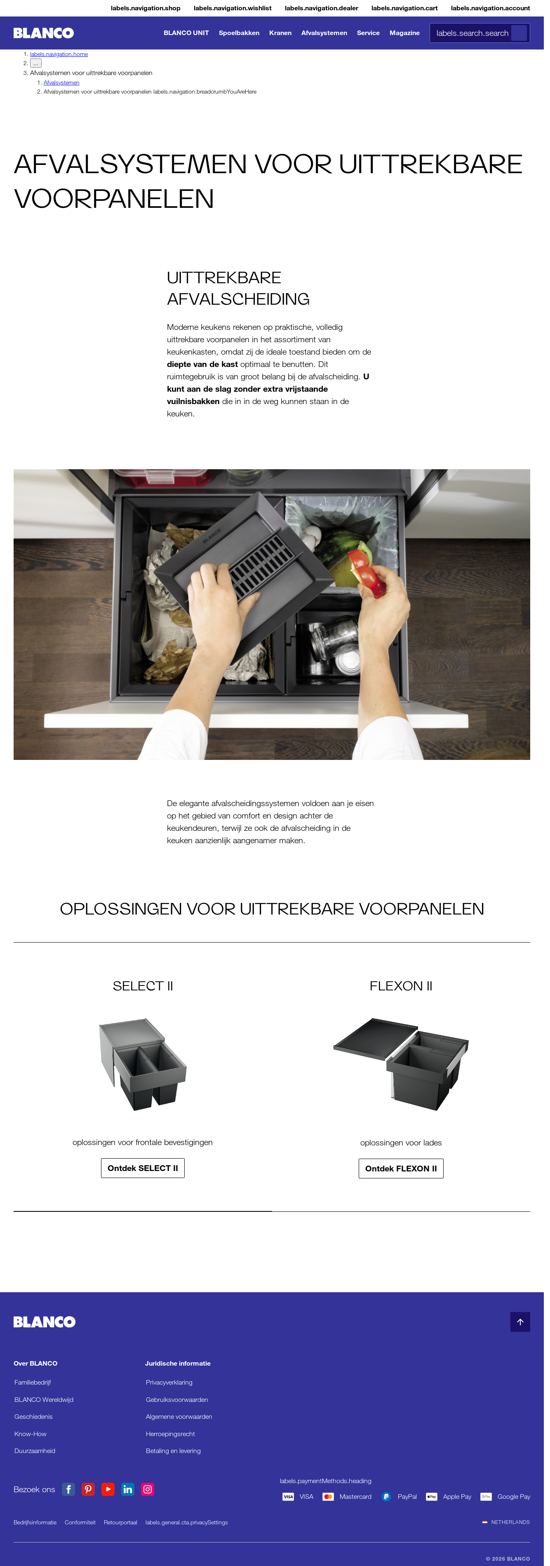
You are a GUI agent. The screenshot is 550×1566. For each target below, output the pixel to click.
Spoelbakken (239, 33)
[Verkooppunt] (295, 8)
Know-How (30, 1433)
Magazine (405, 33)
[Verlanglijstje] (196, 8)
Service (368, 33)
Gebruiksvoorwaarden (177, 1399)
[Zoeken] (519, 33)
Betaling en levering (173, 1450)
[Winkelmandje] (388, 8)
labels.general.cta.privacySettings (187, 1522)
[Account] (484, 8)
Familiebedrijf (32, 1382)
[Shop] (99, 8)
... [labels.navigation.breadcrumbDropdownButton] (35, 63)
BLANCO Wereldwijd (43, 1399)
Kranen (280, 33)
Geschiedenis (33, 1416)
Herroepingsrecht (170, 1433)
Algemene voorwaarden (179, 1416)
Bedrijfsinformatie (35, 1522)
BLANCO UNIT (186, 33)
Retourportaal (120, 1522)
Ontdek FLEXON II (401, 1168)
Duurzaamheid (34, 1450)
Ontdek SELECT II (143, 1168)
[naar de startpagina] (44, 33)
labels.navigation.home (59, 54)
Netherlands (506, 1522)
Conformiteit (80, 1522)
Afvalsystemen (324, 33)
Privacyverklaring (169, 1382)
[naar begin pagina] (520, 1321)
